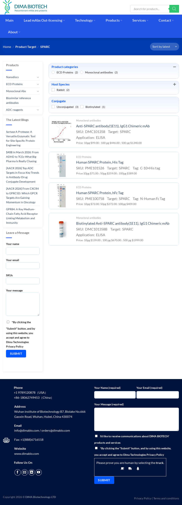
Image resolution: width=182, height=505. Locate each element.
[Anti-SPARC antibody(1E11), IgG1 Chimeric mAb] (61, 131)
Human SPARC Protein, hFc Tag (99, 193)
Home (7, 46)
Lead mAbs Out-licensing (44, 20)
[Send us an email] (24, 472)
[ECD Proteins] (53, 72)
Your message (23, 304)
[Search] (174, 9)
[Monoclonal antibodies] (81, 72)
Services (140, 20)
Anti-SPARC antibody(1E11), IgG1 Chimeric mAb (113, 126)
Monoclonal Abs (16, 91)
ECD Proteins (14, 84)
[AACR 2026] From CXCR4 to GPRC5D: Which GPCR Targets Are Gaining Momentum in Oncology (22, 195)
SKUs (23, 280)
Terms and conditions (166, 498)
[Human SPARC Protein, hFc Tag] (61, 195)
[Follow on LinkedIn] (31, 472)
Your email (23, 265)
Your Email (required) (149, 387)
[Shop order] (164, 46)
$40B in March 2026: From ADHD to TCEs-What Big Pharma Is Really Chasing (22, 156)
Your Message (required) (109, 404)
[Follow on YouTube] (38, 472)
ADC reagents (14, 109)
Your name (12, 243)
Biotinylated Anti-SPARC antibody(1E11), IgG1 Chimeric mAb (122, 223)
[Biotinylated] (82, 106)
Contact (166, 20)
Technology (85, 20)
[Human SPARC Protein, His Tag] (61, 165)
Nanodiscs (12, 77)
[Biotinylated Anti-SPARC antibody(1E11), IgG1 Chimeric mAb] (61, 229)
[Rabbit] (53, 89)
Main (9, 20)
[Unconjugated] (53, 106)
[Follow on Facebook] (17, 472)
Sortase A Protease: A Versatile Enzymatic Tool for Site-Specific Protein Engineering (20, 138)
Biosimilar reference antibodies (18, 100)
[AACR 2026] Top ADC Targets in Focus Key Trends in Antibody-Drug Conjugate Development (22, 174)
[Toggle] (38, 77)
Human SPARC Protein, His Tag (99, 162)
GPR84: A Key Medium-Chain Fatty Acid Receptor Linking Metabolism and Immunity (22, 216)
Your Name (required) (107, 387)
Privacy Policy (142, 498)
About (14, 32)
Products (114, 20)
